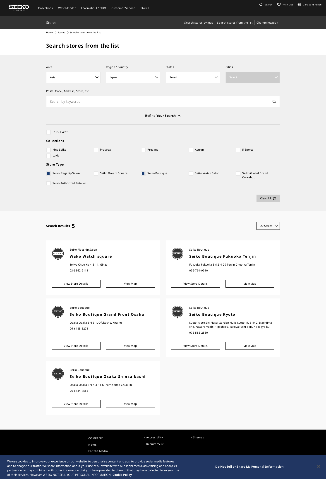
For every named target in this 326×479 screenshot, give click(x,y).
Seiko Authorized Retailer (69, 183)
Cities (229, 67)
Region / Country (117, 67)
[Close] (319, 469)
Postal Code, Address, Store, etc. (68, 91)
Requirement (154, 444)
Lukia (56, 155)
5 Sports (247, 150)
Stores (61, 32)
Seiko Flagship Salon (66, 173)
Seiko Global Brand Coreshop (255, 175)
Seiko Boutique (157, 173)
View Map (130, 284)
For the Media (98, 451)
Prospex (105, 150)
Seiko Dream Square (113, 173)
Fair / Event (60, 132)
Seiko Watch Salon (207, 173)
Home (49, 32)
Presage (152, 150)
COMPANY (95, 438)
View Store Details (76, 284)
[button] (265, 4)
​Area (49, 67)
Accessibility (154, 437)
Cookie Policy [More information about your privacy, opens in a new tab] (122, 477)
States (170, 67)
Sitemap (198, 437)
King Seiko (59, 150)
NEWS (92, 445)
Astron (199, 150)
